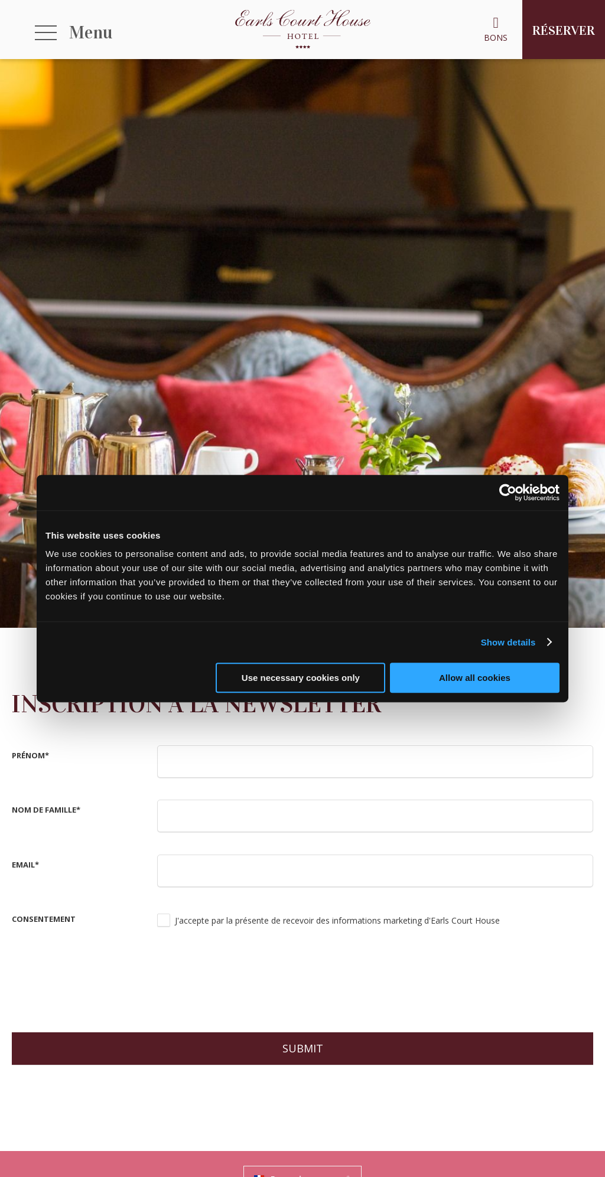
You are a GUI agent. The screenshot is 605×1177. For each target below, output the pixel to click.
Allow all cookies (474, 678)
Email (25, 864)
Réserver (563, 30)
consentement (44, 919)
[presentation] (247, 979)
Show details (508, 642)
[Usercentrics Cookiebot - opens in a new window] (508, 492)
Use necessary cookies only (301, 678)
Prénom (30, 755)
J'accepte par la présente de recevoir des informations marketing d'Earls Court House (337, 920)
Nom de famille (46, 809)
